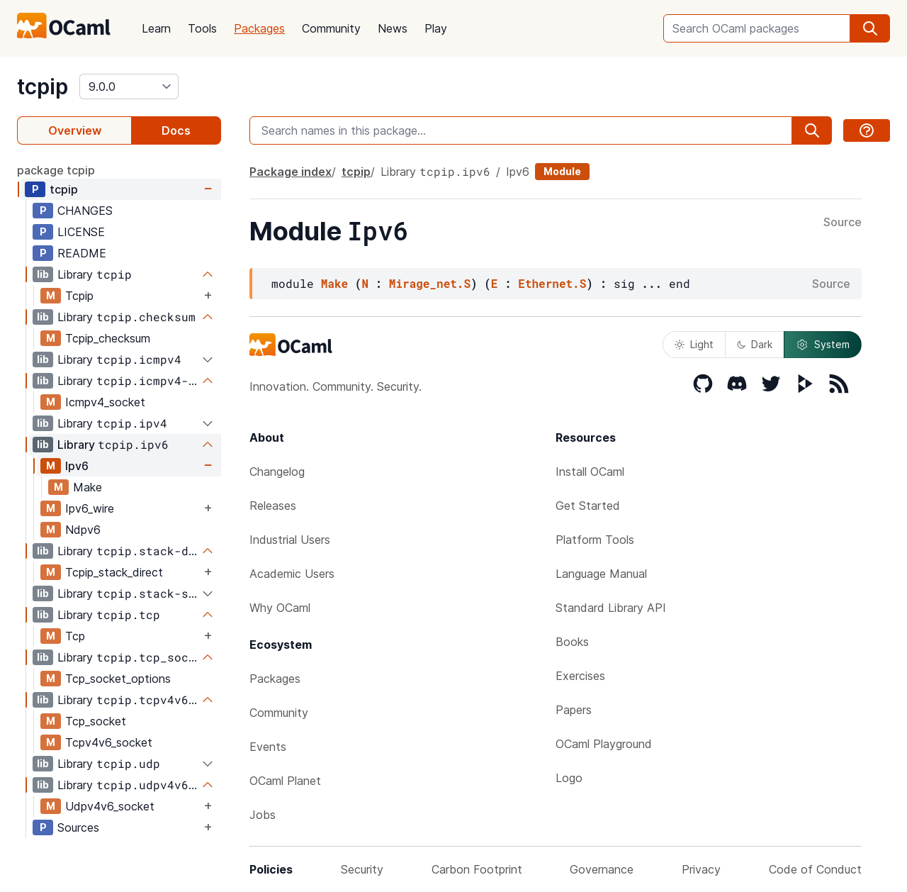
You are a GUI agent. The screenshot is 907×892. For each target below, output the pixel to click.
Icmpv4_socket (105, 402)
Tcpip (79, 296)
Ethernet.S (552, 283)
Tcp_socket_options (118, 678)
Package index (290, 172)
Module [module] (562, 171)
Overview (74, 130)
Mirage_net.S (430, 283)
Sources (78, 827)
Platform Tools (595, 540)
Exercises (580, 676)
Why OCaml (279, 608)
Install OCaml (590, 471)
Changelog (277, 471)
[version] (129, 86)
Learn (156, 28)
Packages (259, 28)
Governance (601, 869)
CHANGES (85, 211)
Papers (574, 710)
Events (267, 747)
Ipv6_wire (89, 508)
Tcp (75, 636)
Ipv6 (77, 466)
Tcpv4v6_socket (108, 742)
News (392, 28)
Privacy (701, 869)
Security (362, 869)
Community (331, 28)
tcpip (42, 86)
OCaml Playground (604, 744)
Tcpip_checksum (107, 338)
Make (87, 487)
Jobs (262, 815)
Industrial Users (289, 540)
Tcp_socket (95, 721)
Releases (272, 505)
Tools (202, 28)
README (81, 253)
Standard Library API (611, 608)
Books (572, 642)
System (823, 344)
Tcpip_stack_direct (114, 572)
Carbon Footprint (477, 869)
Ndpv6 (83, 530)
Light (694, 344)
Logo (569, 778)
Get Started (588, 505)
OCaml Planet (285, 781)
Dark (754, 344)
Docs (176, 130)
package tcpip (56, 170)
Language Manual (601, 574)
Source (842, 222)
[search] (870, 28)
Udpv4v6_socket (109, 806)
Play (435, 28)
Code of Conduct (815, 869)
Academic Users (291, 574)
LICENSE (81, 232)
